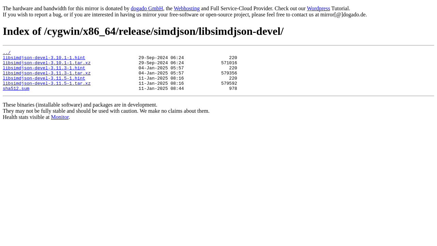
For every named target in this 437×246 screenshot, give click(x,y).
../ (7, 53)
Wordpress (318, 8)
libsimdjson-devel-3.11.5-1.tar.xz (46, 90)
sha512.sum (16, 96)
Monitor (60, 125)
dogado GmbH (147, 8)
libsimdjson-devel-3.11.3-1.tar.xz (46, 78)
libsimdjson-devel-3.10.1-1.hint (44, 59)
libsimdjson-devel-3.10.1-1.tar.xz (46, 66)
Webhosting (187, 8)
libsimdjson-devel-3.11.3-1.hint (44, 72)
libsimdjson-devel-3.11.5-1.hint (44, 84)
